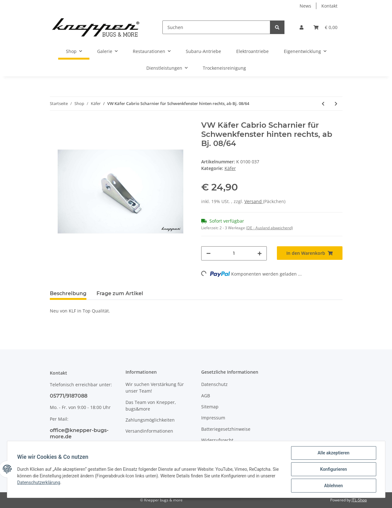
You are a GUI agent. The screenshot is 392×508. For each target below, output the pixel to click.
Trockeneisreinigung (224, 68)
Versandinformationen (149, 431)
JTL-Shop (359, 500)
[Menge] (234, 253)
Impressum (213, 418)
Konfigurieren (333, 469)
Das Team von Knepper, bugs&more (151, 405)
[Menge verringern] (208, 253)
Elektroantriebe (252, 51)
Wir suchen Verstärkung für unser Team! (155, 387)
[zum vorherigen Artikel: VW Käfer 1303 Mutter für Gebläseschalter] (323, 103)
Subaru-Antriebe (203, 51)
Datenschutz (214, 384)
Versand (253, 201)
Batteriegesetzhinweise (225, 429)
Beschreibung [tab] (68, 293)
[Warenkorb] (325, 27)
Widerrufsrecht (217, 440)
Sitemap (210, 407)
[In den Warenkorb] (309, 253)
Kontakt (329, 6)
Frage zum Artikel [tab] (120, 293)
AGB (205, 396)
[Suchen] (216, 27)
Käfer (230, 168)
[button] (301, 27)
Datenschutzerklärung (38, 482)
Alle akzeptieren (333, 452)
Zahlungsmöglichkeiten (150, 420)
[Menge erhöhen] (259, 253)
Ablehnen (333, 485)
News (305, 6)
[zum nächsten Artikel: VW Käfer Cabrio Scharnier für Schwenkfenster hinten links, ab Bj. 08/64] (336, 103)
